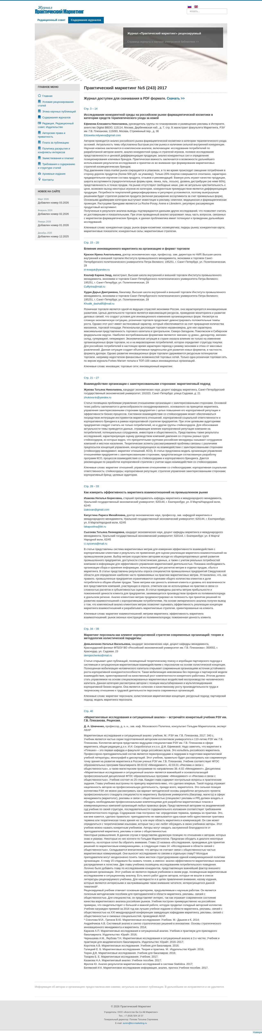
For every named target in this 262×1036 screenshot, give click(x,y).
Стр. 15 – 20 (91, 242)
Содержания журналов (86, 20)
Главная (45, 95)
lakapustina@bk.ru (95, 526)
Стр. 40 (88, 711)
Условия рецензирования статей (56, 103)
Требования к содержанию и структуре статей (56, 165)
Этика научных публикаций (57, 111)
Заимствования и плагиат (56, 158)
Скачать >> (176, 98)
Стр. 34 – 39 (91, 628)
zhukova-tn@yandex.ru (97, 397)
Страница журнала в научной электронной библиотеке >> (163, 41)
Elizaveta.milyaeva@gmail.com (102, 135)
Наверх (257, 1032)
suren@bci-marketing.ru (135, 1023)
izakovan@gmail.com (96, 509)
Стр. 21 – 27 (91, 377)
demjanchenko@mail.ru (98, 655)
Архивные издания (52, 173)
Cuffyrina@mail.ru (94, 286)
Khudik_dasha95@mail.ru (99, 303)
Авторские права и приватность (51, 134)
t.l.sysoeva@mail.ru (95, 543)
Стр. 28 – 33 (91, 486)
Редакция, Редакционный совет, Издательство (55, 125)
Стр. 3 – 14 (90, 108)
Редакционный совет (51, 20)
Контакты (46, 179)
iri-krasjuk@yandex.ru (97, 269)
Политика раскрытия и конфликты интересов (54, 150)
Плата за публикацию (53, 142)
